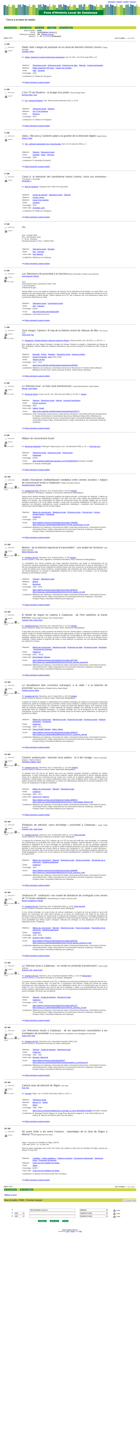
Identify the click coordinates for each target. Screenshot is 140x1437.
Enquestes (50, 514)
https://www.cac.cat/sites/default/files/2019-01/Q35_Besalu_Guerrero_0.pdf (62, 943)
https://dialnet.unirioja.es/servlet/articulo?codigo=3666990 (55, 870)
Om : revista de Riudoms (34, 101)
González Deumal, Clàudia (31, 485)
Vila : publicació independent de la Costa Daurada (43, 144)
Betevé (35, 582)
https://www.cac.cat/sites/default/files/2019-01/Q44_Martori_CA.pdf (59, 592)
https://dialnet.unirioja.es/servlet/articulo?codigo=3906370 (55, 732)
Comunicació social (55, 303)
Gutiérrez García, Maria (30, 690)
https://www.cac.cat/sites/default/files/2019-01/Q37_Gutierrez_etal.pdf (60, 734)
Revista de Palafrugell (33, 446)
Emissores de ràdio (69, 65)
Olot (34, 252)
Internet (59, 400)
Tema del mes (95, 446)
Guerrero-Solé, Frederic (42, 938)
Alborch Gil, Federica (41, 797)
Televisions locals (39, 65)
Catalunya (37, 517)
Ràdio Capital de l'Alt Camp (43, 68)
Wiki (80, 1231)
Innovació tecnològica (71, 400)
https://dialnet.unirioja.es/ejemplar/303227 (49, 1060)
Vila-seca (50, 155)
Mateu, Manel (57, 729)
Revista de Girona (31, 394)
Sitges (35, 1105)
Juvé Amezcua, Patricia (30, 276)
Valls (34, 70)
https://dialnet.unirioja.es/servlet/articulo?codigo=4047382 (55, 660)
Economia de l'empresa (43, 649)
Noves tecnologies (83, 860)
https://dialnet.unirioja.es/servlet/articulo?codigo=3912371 (55, 1006)
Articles (73, 491)
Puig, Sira (25, 1088)
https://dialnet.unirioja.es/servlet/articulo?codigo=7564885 (55, 523)
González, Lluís (39, 208)
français (133, 2)
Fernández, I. (27, 181)
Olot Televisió (38, 254)
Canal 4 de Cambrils (64, 68)
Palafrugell (37, 455)
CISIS (68, 1231)
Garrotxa (40, 252)
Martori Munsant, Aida (30, 552)
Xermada (28, 1094)
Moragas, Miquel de (40, 1057)
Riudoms (36, 114)
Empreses (103, 647)
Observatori (86, 976)
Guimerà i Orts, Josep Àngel (32, 620)
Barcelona (37, 584)
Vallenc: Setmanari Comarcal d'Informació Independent (45, 57)
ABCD (72, 1231)
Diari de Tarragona (31, 187)
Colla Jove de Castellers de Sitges (46, 1163)
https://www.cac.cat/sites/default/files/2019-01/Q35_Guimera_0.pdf (59, 873)
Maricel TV (37, 1102)
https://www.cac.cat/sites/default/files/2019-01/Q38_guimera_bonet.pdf (60, 662)
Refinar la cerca (47, 34)
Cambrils (41, 70)
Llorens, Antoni (38, 197)
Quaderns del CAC (32, 491)
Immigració (46, 722)
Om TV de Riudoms (40, 111)
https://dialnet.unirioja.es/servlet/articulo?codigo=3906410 (55, 800)
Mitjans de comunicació (42, 512)
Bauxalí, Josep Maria (29, 389)
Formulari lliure (130, 1200)
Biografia (36, 354)
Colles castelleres (49, 1158)
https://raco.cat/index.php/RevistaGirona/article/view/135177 (56, 411)
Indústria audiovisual (50, 862)
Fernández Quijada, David (31, 762)
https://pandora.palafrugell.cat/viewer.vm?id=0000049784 (55, 461)
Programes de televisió (47, 1160)
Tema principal (79, 835)
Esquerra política (78, 354)
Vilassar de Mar (39, 360)
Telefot (45, 1102)
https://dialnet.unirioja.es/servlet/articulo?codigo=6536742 (55, 590)
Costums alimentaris (95, 65)
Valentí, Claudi (38, 408)
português (111, 2)
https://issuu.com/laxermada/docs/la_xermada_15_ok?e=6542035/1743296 (62, 1111)
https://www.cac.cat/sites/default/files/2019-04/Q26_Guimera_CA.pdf (59, 1008)
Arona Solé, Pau (28, 335)
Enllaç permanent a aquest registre (37, 82)
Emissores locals (54, 65)
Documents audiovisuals (83, 1158)
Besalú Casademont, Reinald (32, 901)
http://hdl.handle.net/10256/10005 (46, 312)
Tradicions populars (64, 1158)
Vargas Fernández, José (42, 357)
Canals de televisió (40, 195)
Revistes (51, 249)
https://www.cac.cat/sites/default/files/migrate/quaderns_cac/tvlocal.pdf (60, 1062)
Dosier (83, 394)
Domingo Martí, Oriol (29, 95)
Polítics (44, 354)
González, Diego (28, 51)
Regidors (51, 354)
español (119, 2)
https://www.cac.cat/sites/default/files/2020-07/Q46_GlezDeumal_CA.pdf (61, 525)
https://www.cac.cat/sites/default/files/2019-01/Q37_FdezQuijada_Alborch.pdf (63, 802)
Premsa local (67, 453)
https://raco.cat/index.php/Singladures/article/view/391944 (55, 365)
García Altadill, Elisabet (42, 729)
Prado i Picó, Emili (28, 1036)
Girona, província (39, 403)
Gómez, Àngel (27, 138)
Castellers (36, 1158)
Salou (43, 155)
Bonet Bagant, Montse (41, 657)
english (126, 2)
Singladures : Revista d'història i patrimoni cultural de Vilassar (47, 341)
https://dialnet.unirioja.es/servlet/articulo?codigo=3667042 (55, 941)
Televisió (82, 65)
